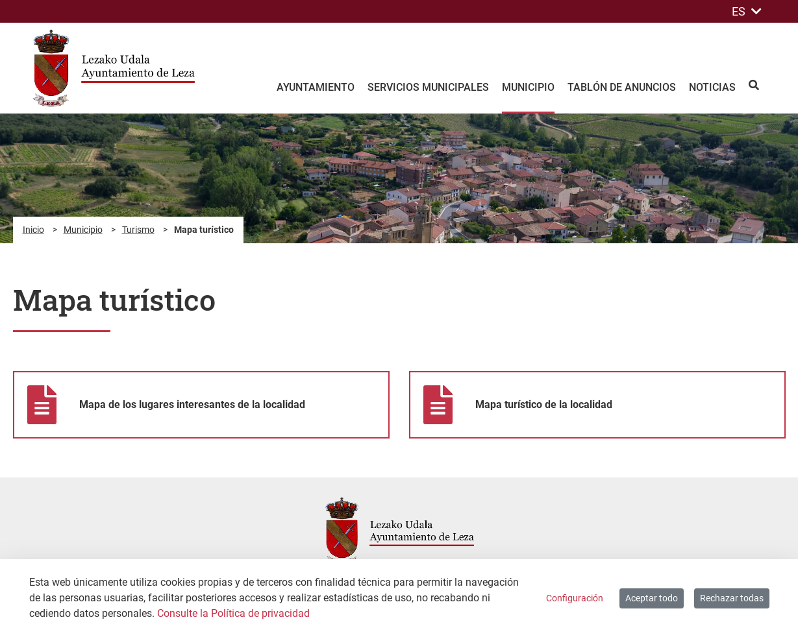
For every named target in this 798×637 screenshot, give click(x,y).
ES (747, 11)
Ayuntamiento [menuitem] (316, 87)
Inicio (33, 229)
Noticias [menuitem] (712, 87)
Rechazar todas (732, 598)
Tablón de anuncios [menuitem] (621, 87)
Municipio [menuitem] (528, 87)
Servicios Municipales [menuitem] (428, 87)
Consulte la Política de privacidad (233, 613)
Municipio (83, 229)
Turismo (138, 229)
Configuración (574, 598)
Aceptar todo (651, 598)
